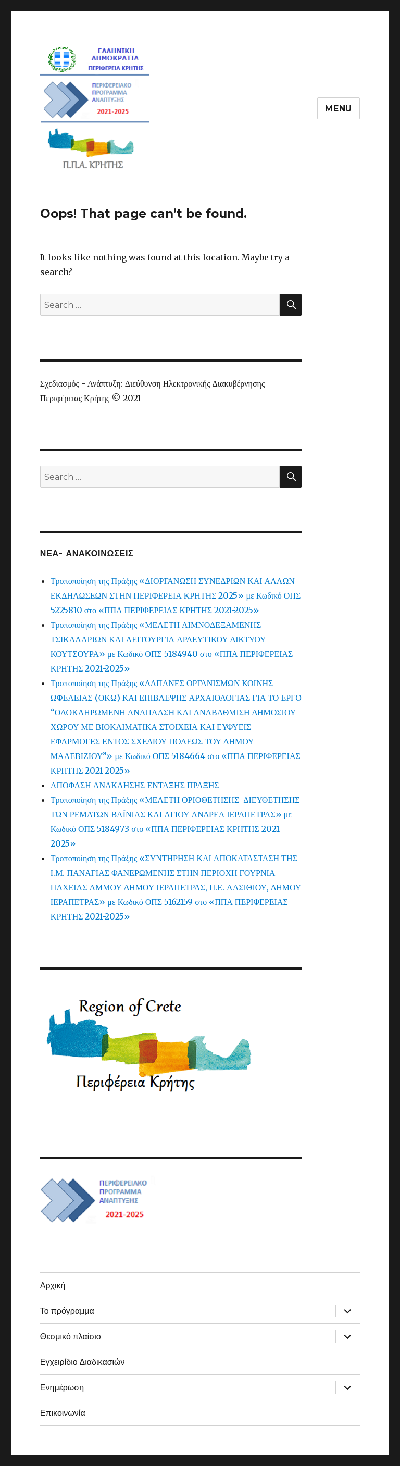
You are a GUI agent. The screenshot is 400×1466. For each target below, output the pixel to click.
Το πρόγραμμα (67, 1311)
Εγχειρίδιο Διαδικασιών (82, 1362)
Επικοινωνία (62, 1413)
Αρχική (53, 1285)
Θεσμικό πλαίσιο (70, 1336)
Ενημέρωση (62, 1388)
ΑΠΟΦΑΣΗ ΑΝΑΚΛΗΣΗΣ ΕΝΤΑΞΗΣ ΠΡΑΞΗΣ (135, 785)
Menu (338, 109)
